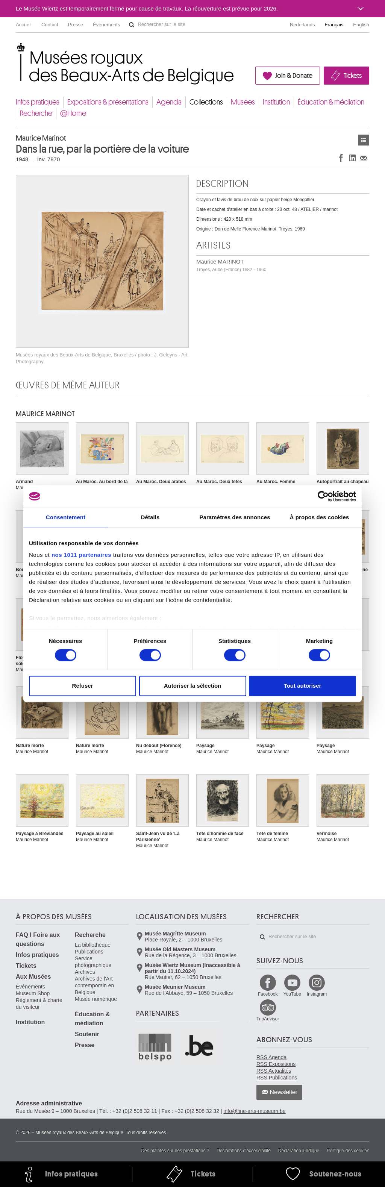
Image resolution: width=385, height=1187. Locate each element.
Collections (206, 102)
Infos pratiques (37, 102)
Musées (243, 102)
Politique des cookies (348, 1150)
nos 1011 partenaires (81, 555)
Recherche (36, 113)
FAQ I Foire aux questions (38, 939)
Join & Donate (293, 75)
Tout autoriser (302, 685)
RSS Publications (276, 1078)
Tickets (353, 75)
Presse (75, 24)
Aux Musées (33, 976)
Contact (49, 24)
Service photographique (93, 961)
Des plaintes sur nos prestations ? (175, 1150)
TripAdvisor (267, 1019)
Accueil (24, 24)
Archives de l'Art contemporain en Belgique (94, 985)
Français (334, 24)
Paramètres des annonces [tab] (234, 517)
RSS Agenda (271, 1057)
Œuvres (363, 140)
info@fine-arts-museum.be (254, 1111)
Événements (106, 24)
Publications (89, 952)
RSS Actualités (273, 1071)
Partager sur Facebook (341, 157)
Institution (276, 102)
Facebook (268, 994)
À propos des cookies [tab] (319, 517)
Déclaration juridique (298, 1150)
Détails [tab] (150, 517)
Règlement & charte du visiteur (39, 1003)
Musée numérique (96, 999)
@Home (73, 113)
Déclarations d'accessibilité (244, 1150)
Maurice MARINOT (231, 265)
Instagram (317, 994)
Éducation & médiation (331, 102)
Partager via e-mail (363, 157)
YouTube (292, 994)
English (361, 24)
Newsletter (283, 1092)
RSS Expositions (276, 1064)
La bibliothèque (93, 945)
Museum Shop (33, 993)
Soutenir (87, 1034)
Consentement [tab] (65, 517)
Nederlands (302, 24)
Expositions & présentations (108, 102)
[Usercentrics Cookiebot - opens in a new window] (323, 496)
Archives (85, 972)
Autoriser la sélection (192, 685)
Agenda (169, 102)
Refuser (82, 685)
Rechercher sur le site (131, 24)
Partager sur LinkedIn (352, 157)
